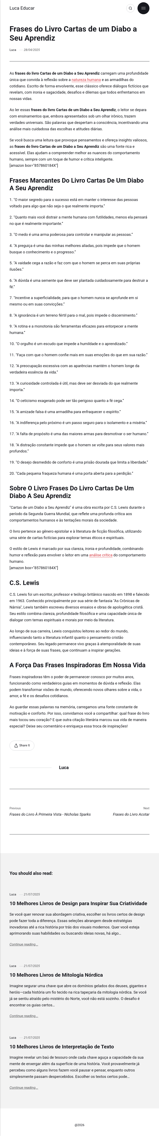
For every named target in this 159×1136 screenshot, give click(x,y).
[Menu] (143, 8)
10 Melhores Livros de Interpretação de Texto (62, 1047)
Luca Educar (22, 8)
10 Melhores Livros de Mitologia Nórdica (56, 975)
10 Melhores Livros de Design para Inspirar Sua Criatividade (78, 903)
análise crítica (100, 555)
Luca (13, 50)
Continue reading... (24, 944)
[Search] (130, 8)
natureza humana (86, 80)
